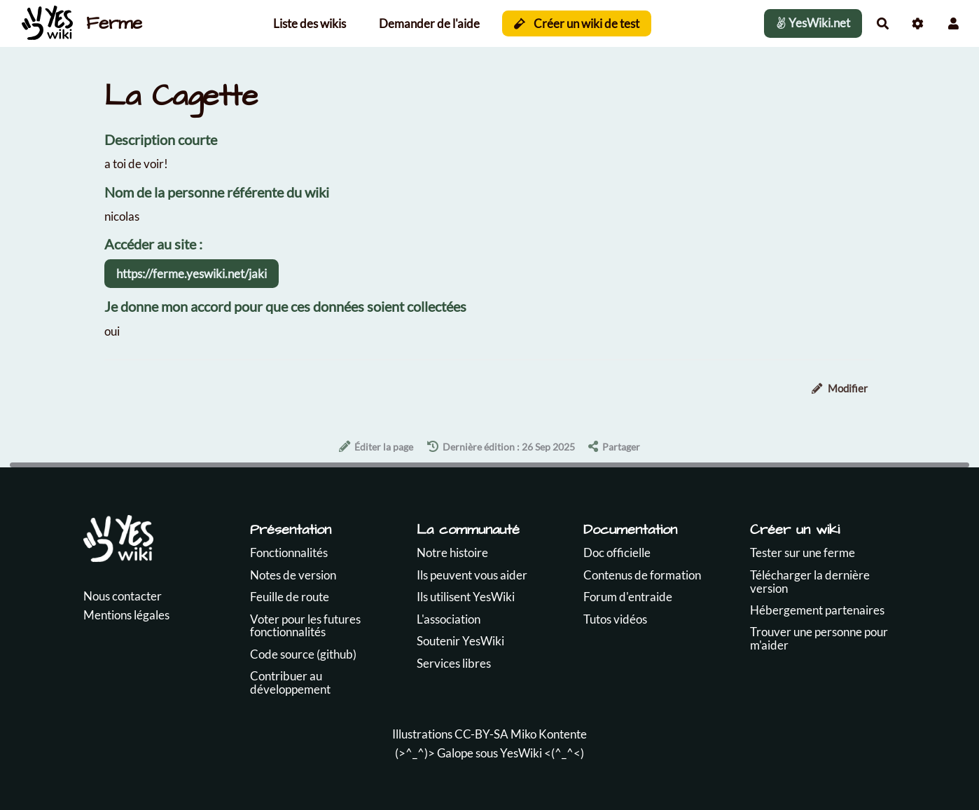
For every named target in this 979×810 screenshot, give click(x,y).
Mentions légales (126, 615)
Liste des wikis (309, 23)
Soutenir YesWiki (460, 640)
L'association (448, 619)
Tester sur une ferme (802, 552)
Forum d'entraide (627, 596)
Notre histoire (452, 552)
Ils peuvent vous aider (472, 575)
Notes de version (293, 575)
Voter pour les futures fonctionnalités (305, 626)
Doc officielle (617, 552)
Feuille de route (289, 596)
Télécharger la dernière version (810, 582)
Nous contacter (122, 596)
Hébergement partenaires (817, 610)
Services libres (454, 663)
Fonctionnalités (289, 552)
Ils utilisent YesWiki (466, 596)
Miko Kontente (549, 734)
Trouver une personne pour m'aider (819, 638)
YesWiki (521, 753)
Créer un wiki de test (576, 23)
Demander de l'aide (429, 23)
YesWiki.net (813, 22)
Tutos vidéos (615, 619)
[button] (953, 23)
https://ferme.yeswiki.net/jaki (191, 273)
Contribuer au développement (290, 682)
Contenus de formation (642, 575)
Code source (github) (303, 654)
